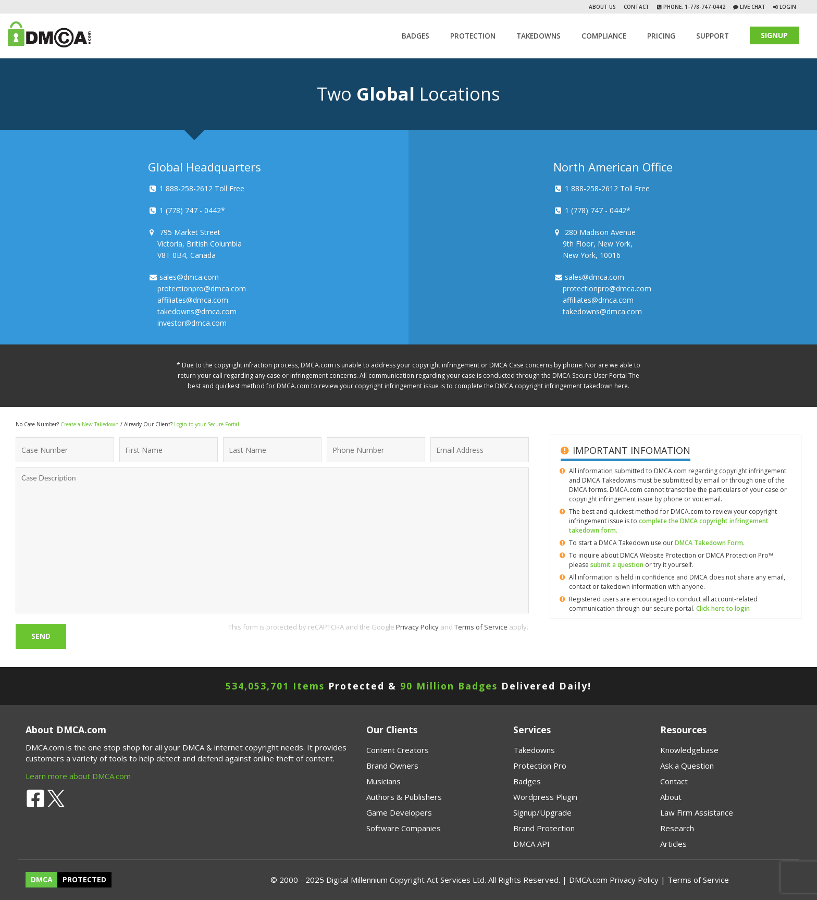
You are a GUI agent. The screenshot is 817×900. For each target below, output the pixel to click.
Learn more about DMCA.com (78, 776)
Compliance (603, 36)
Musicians (383, 781)
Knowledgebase (689, 750)
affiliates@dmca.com (192, 300)
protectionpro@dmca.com (201, 288)
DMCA (42, 880)
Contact (636, 6)
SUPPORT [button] (712, 36)
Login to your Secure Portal (206, 424)
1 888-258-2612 (186, 188)
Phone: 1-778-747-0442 (693, 6)
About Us (602, 6)
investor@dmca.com (192, 323)
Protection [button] (473, 36)
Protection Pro (539, 765)
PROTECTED (84, 880)
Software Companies (403, 828)
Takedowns (534, 750)
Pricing (661, 36)
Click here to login (723, 608)
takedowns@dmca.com (197, 311)
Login (787, 6)
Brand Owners (392, 765)
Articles (673, 844)
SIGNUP (774, 35)
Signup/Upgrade (542, 812)
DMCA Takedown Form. (710, 542)
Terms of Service (480, 627)
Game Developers (399, 812)
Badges (415, 36)
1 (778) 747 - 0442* (192, 210)
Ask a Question (687, 765)
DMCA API (531, 844)
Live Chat (751, 6)
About (671, 797)
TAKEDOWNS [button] (538, 36)
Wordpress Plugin (545, 797)
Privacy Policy (417, 627)
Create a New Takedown (89, 424)
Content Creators (397, 750)
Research (677, 828)
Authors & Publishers (404, 797)
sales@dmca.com (189, 277)
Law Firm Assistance (696, 812)
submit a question (616, 564)
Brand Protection (544, 828)
